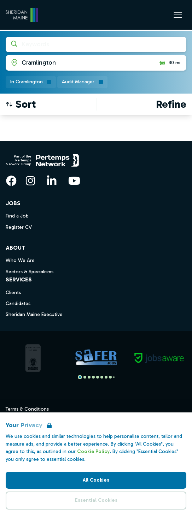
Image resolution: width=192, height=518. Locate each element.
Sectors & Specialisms (29, 272)
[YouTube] (74, 180)
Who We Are (20, 260)
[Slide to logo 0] (80, 377)
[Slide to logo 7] (110, 377)
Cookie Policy (93, 451)
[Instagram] (30, 180)
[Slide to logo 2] (89, 377)
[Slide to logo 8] (114, 377)
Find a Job (17, 216)
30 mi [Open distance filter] (169, 62)
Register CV (19, 227)
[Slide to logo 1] (84, 377)
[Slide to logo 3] (93, 377)
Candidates (18, 303)
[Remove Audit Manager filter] (82, 82)
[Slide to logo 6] (106, 377)
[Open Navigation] (177, 14)
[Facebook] (11, 180)
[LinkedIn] (51, 180)
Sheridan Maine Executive (34, 314)
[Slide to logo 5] (101, 377)
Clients (13, 293)
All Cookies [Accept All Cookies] (96, 480)
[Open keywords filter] (96, 44)
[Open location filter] (79, 62)
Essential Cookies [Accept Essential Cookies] (96, 500)
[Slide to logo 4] (97, 377)
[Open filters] (171, 104)
